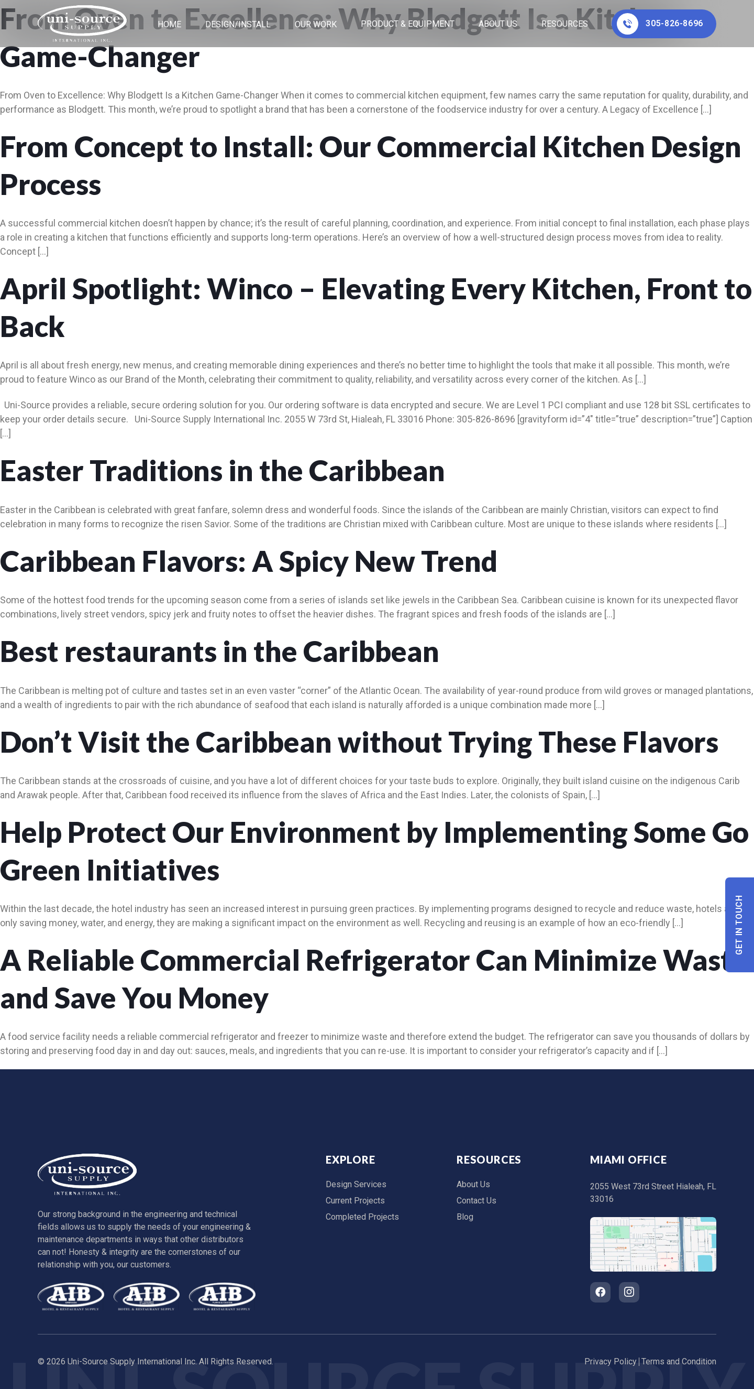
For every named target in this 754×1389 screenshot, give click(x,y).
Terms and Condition (678, 1361)
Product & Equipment (407, 24)
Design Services (356, 1184)
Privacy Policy (610, 1361)
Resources (564, 24)
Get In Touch (740, 925)
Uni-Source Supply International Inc (131, 1361)
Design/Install (238, 24)
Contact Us (476, 1201)
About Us (498, 24)
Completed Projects (362, 1217)
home (169, 24)
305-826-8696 (660, 24)
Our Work (316, 24)
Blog (465, 1217)
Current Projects (355, 1201)
